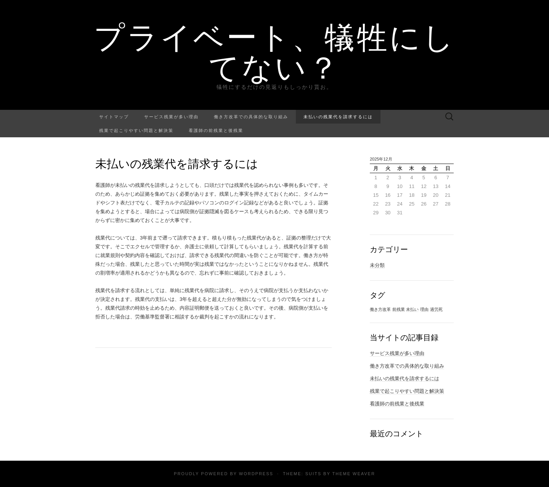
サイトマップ (114, 116)
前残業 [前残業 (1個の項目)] (398, 309)
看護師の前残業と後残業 (216, 130)
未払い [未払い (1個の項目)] (412, 309)
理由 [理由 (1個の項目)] (424, 309)
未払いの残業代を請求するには (338, 116)
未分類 (377, 265)
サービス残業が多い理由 (171, 116)
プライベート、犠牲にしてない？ (275, 51)
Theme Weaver (353, 473)
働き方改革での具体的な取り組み (251, 116)
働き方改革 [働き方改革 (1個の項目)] (380, 309)
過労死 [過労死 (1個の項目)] (436, 309)
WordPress (256, 473)
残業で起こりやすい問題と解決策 (136, 130)
